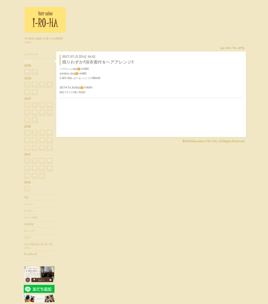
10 (42, 105)
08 (50, 105)
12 (27, 84)
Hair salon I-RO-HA (204, 141)
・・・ (27, 261)
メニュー (28, 204)
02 (27, 92)
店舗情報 (28, 224)
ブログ (27, 237)
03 (50, 84)
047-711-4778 (235, 48)
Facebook (30, 254)
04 (42, 84)
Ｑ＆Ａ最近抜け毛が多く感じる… (38, 246)
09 (35, 84)
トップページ (31, 54)
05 (35, 71)
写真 (26, 197)
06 (27, 71)
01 (34, 92)
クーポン (28, 211)
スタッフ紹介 (31, 217)
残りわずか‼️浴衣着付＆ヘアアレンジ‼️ (98, 62)
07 (27, 112)
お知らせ (28, 61)
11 (34, 105)
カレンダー (30, 231)
